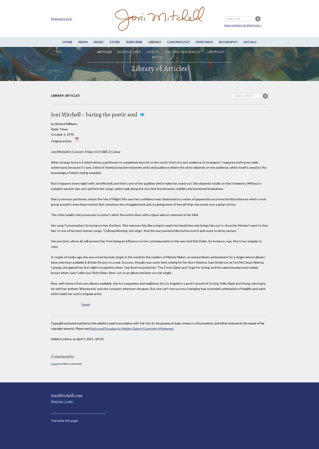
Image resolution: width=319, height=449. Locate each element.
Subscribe (134, 42)
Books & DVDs (129, 52)
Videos (153, 52)
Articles (104, 52)
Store (115, 42)
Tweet (85, 304)
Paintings (204, 42)
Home (67, 42)
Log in (54, 363)
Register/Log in (61, 19)
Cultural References (182, 52)
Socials (250, 42)
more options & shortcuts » (243, 25)
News (83, 42)
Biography (228, 42)
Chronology (178, 42)
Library (154, 42)
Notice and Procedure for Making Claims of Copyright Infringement (131, 328)
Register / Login (62, 401)
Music (99, 42)
